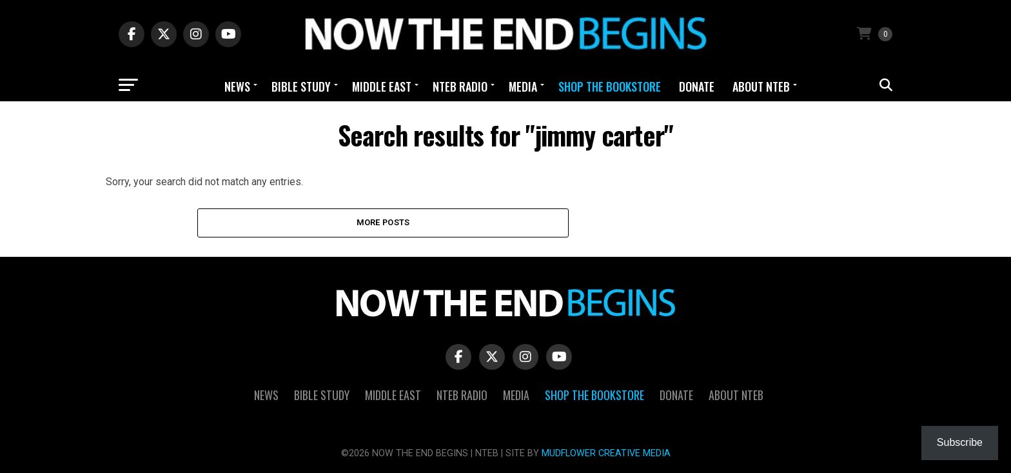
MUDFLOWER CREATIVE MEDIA (606, 453)
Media (523, 86)
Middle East (381, 86)
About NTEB (761, 86)
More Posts (383, 222)
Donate (696, 86)
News (237, 86)
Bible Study (301, 86)
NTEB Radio (460, 86)
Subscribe (960, 442)
